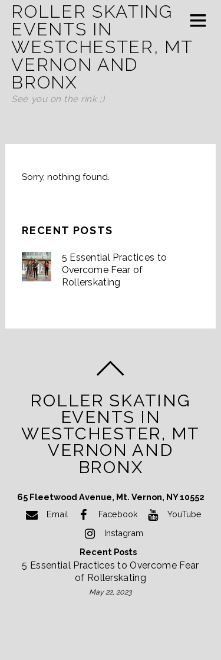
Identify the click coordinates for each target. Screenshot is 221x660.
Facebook (106, 514)
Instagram (111, 533)
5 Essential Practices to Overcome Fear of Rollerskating (114, 269)
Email (45, 514)
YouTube (173, 514)
